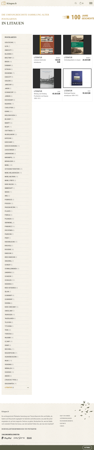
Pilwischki (9, 234)
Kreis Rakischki (11, 257)
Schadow (9, 276)
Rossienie (9, 249)
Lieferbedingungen (66, 418)
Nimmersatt (10, 188)
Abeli (7, 196)
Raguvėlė (9, 246)
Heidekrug (9, 284)
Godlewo (9, 81)
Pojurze (8, 211)
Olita (7, 46)
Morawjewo (10, 161)
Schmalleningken (12, 269)
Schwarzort (10, 92)
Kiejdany (9, 119)
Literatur (9, 387)
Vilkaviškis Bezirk (11, 357)
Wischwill (9, 349)
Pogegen (9, 203)
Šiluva (8, 292)
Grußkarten (10, 384)
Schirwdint (9, 299)
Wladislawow (11, 134)
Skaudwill (9, 261)
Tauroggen (10, 315)
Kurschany (9, 142)
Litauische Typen (11, 380)
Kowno (9, 111)
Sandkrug (9, 272)
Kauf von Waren (65, 416)
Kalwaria (9, 104)
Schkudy (8, 265)
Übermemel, (9, 223)
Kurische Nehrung (12, 146)
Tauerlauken (10, 318)
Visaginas (9, 364)
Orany (8, 345)
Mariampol (10, 157)
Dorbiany (9, 65)
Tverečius (9, 334)
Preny (8, 238)
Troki (8, 330)
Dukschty (9, 77)
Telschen (9, 322)
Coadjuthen (10, 108)
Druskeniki (10, 73)
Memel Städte (10, 180)
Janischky (9, 85)
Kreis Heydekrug (11, 288)
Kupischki (9, 138)
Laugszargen (10, 150)
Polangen (9, 219)
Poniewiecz (10, 226)
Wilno (8, 361)
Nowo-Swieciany (11, 307)
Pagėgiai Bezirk (11, 207)
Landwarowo (10, 154)
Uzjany (8, 341)
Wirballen (9, 368)
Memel (8, 165)
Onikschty (9, 50)
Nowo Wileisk (10, 184)
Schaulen (10, 280)
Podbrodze (9, 200)
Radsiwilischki (11, 242)
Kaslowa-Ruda (11, 115)
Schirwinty (9, 295)
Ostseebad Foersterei (13, 169)
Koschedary (10, 100)
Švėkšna (8, 303)
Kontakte (63, 423)
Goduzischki (10, 42)
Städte (62, 426)
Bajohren (9, 54)
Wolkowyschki (11, 353)
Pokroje (8, 215)
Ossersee (9, 372)
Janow (8, 88)
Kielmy (8, 127)
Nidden (8, 192)
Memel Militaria (11, 177)
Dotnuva (9, 69)
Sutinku (87, 447)
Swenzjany (9, 311)
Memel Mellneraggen (13, 173)
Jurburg (8, 96)
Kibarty (8, 123)
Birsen (8, 62)
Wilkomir (9, 338)
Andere (8, 376)
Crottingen (10, 131)
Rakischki (9, 253)
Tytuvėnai (9, 326)
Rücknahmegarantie (66, 421)
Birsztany (9, 58)
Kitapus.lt (9, 3)
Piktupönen (9, 230)
